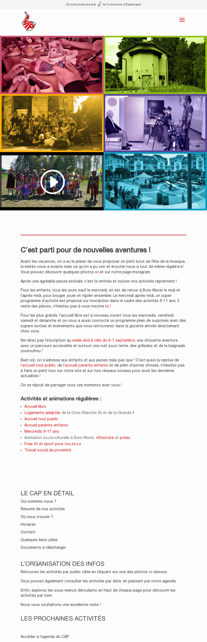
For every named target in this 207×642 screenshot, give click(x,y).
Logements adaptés (42, 412)
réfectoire (105, 437)
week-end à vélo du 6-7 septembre (103, 340)
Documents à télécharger (43, 547)
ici (97, 272)
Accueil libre (35, 406)
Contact (28, 532)
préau (124, 437)
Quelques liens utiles (39, 540)
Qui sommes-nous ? (38, 501)
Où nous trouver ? (37, 517)
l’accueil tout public (38, 365)
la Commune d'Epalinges (119, 4)
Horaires (28, 524)
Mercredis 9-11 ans (41, 431)
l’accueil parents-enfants (85, 365)
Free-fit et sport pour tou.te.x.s (52, 444)
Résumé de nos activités (43, 509)
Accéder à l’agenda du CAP (45, 636)
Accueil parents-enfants (46, 425)
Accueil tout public (41, 419)
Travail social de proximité (47, 450)
